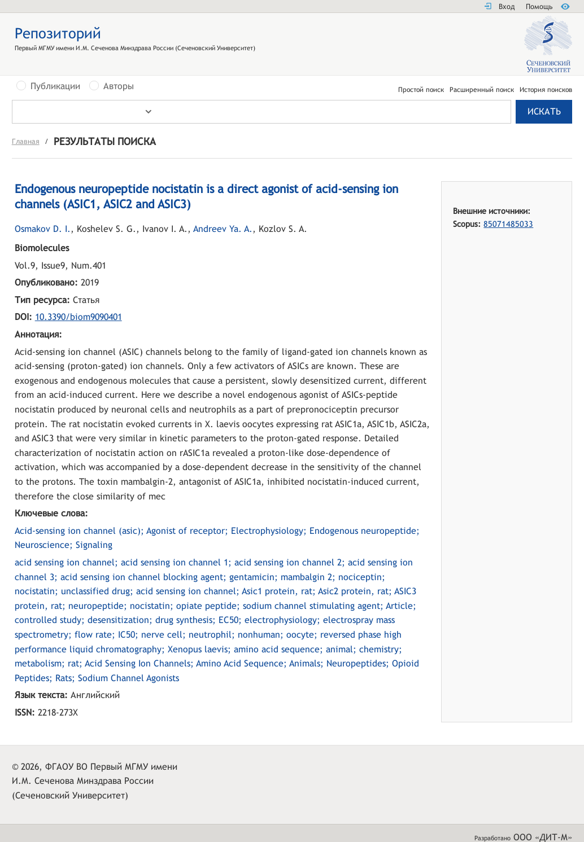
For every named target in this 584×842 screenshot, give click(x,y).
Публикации (55, 86)
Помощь (539, 6)
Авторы (118, 86)
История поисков (546, 89)
